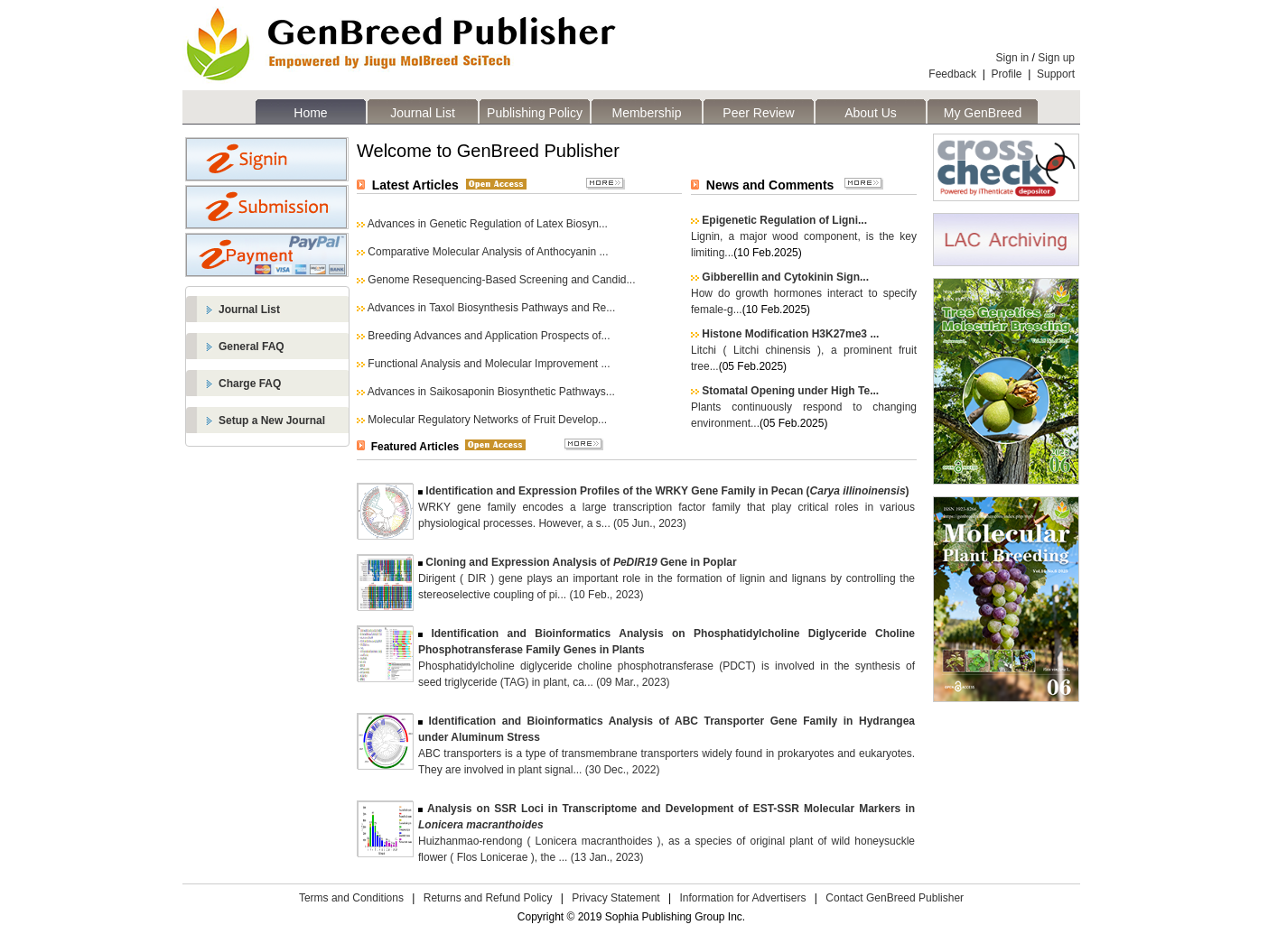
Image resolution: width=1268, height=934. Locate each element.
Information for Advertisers (742, 898)
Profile (1007, 74)
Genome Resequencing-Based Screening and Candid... (501, 279)
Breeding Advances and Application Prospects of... (489, 335)
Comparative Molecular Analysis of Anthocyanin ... (488, 251)
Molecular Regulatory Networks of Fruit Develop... (487, 419)
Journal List (422, 113)
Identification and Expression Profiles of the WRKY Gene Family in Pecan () (667, 491)
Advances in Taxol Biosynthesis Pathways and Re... (492, 307)
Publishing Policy (535, 113)
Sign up (1056, 57)
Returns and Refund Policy (488, 898)
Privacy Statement (615, 898)
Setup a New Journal (272, 420)
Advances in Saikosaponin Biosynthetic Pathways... (491, 391)
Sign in (1013, 57)
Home (310, 113)
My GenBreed (982, 113)
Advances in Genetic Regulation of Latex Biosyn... (488, 223)
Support (1056, 74)
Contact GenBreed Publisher (894, 898)
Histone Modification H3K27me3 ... (790, 334)
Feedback (952, 74)
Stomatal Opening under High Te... (790, 390)
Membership (646, 113)
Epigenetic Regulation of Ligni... (784, 220)
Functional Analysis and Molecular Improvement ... (489, 363)
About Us (870, 113)
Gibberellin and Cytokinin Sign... (785, 277)
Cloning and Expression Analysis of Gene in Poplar (580, 562)
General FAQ (251, 346)
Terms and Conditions (351, 898)
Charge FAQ (250, 383)
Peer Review (758, 113)
